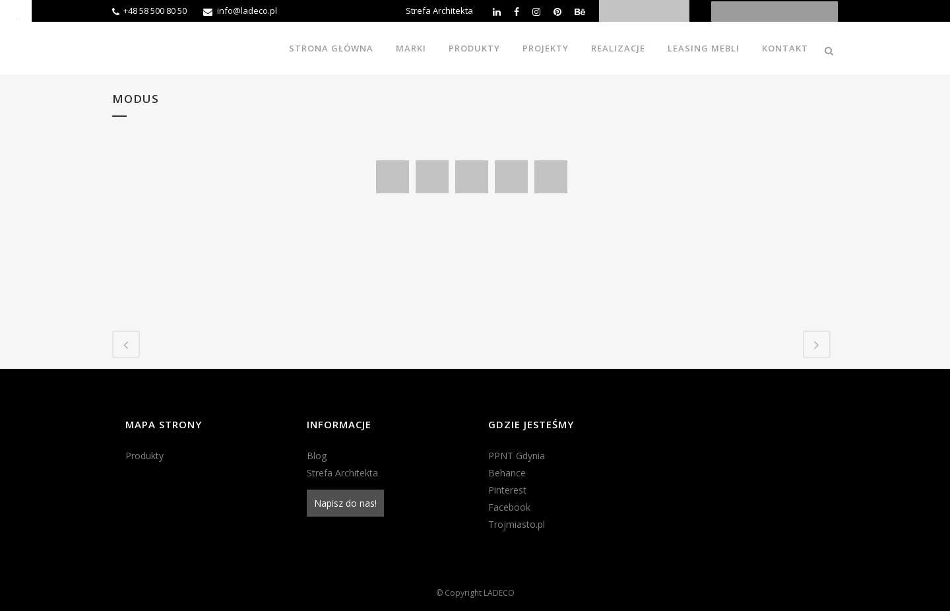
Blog (317, 455)
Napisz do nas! (345, 503)
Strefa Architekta (439, 10)
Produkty (144, 455)
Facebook (509, 507)
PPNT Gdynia (516, 455)
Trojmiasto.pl (516, 524)
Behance (507, 472)
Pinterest (507, 490)
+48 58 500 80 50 (155, 10)
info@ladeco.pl (247, 10)
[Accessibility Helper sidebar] (16, 16)
